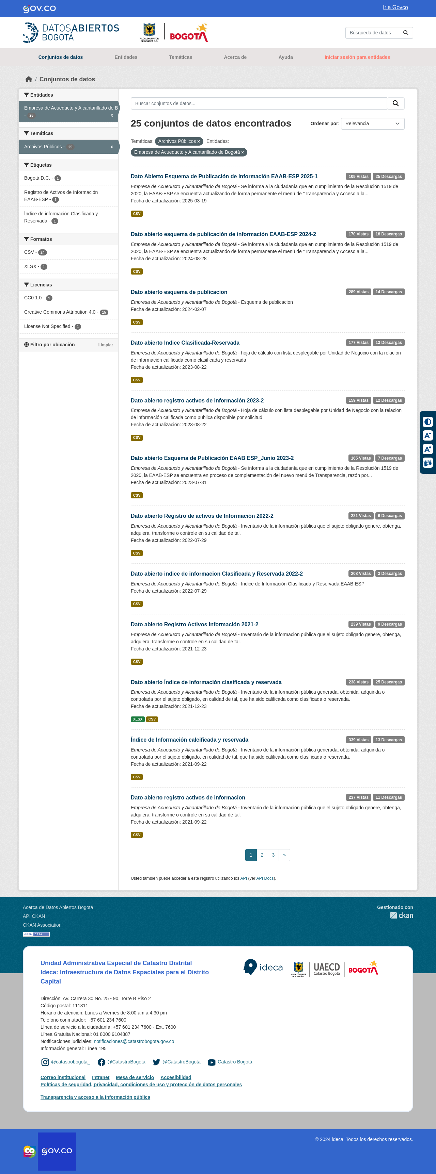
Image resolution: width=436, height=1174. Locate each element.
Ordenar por (324, 123)
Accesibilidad (175, 1077)
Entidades (126, 57)
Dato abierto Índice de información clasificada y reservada (206, 682)
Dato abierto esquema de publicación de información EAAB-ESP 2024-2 (223, 234)
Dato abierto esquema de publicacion (179, 292)
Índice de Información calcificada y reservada (189, 740)
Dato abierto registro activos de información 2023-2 (197, 400)
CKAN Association (42, 925)
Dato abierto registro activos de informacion (188, 797)
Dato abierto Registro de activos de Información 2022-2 (202, 516)
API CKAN (34, 916)
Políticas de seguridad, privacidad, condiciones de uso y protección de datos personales (141, 1084)
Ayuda (286, 57)
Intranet (100, 1077)
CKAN (395, 915)
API (243, 878)
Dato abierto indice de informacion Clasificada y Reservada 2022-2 (217, 574)
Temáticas (180, 57)
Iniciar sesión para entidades (357, 57)
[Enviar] (405, 33)
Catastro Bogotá (235, 1061)
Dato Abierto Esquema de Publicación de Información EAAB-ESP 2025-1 (224, 176)
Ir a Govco (395, 7)
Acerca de (235, 57)
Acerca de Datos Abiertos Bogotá (58, 907)
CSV (137, 214)
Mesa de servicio (135, 1077)
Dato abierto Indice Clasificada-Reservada (185, 343)
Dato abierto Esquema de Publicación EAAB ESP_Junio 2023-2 (212, 458)
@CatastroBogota (126, 1061)
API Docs (265, 878)
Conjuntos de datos (60, 57)
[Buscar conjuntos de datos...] (379, 33)
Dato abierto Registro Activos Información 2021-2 (195, 624)
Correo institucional (63, 1077)
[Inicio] (29, 79)
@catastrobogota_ (70, 1061)
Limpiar (105, 345)
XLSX (137, 719)
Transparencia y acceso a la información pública (95, 1097)
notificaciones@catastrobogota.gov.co (134, 1041)
